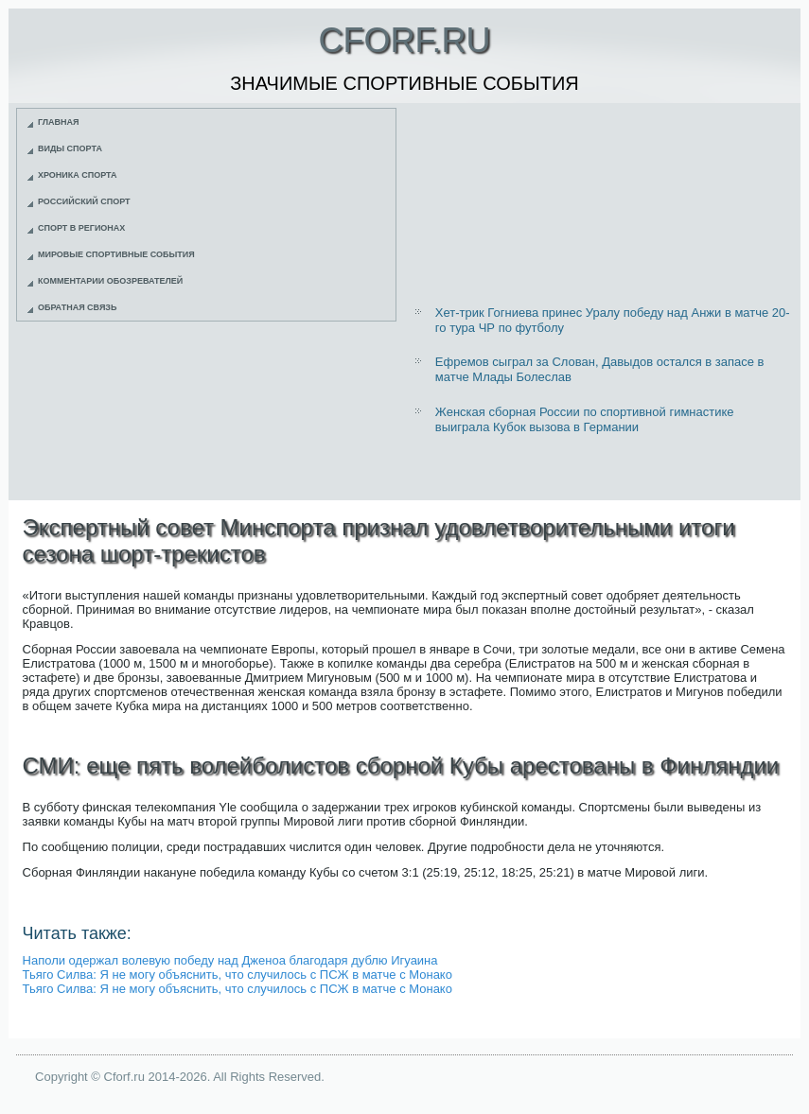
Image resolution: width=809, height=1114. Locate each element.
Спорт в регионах (81, 228)
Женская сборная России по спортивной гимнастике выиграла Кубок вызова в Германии (584, 419)
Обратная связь (77, 307)
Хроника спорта (77, 175)
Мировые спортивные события (116, 254)
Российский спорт (84, 201)
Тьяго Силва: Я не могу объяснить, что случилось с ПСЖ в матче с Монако (237, 974)
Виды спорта (70, 148)
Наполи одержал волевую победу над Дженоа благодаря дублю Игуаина (230, 960)
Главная (58, 122)
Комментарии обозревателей (110, 281)
